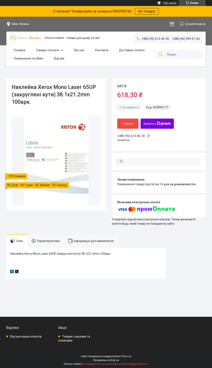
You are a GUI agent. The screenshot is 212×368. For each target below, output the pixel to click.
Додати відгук (196, 24)
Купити (128, 123)
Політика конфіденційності (132, 363)
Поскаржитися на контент (98, 363)
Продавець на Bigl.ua (106, 360)
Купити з (157, 124)
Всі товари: (146, 11)
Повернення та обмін (28, 58)
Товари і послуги (47, 50)
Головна (19, 50)
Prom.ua (126, 356)
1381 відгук (170, 2)
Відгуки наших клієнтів (26, 336)
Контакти (101, 50)
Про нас (79, 50)
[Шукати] (161, 54)
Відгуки (59, 58)
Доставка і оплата (132, 50)
